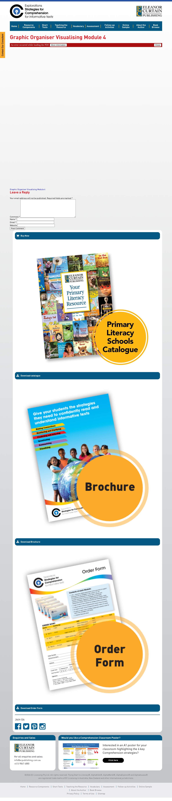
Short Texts (45, 26)
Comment (15, 220)
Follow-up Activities (110, 26)
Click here (113, 763)
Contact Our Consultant (2, 45)
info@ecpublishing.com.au (27, 763)
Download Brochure (28, 545)
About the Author (141, 26)
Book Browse (155, 26)
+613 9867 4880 (21, 767)
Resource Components (29, 26)
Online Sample (126, 26)
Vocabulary (78, 26)
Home (14, 26)
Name (13, 222)
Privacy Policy (73, 797)
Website (13, 229)
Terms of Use (88, 797)
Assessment (93, 26)
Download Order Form (29, 711)
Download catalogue (28, 379)
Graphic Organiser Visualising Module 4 (27, 189)
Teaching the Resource (61, 26)
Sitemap (101, 797)
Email (13, 225)
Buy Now (22, 239)
